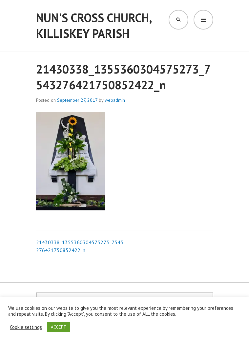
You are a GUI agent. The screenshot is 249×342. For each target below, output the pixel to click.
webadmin (115, 100)
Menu (203, 19)
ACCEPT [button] (58, 327)
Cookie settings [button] (26, 327)
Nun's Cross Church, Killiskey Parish (94, 25)
